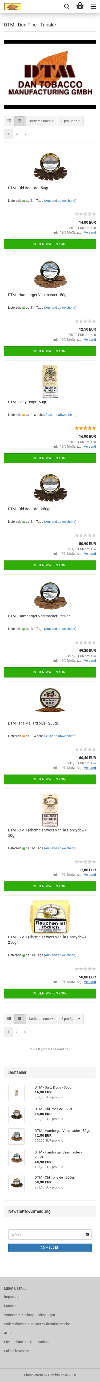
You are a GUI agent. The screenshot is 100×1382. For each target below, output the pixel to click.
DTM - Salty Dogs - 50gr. (27, 402)
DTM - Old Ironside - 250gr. (29, 509)
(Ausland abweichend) (60, 201)
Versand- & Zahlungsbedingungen (29, 1315)
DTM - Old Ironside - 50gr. (28, 188)
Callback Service (16, 1351)
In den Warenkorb (50, 244)
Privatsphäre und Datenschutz (26, 1342)
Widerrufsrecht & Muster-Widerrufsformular (37, 1324)
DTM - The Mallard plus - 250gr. (33, 723)
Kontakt (10, 1306)
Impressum (12, 1297)
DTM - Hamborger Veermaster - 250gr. (39, 616)
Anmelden (50, 1247)
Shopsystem (33, 1375)
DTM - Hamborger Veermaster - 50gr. (38, 295)
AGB (7, 1333)
